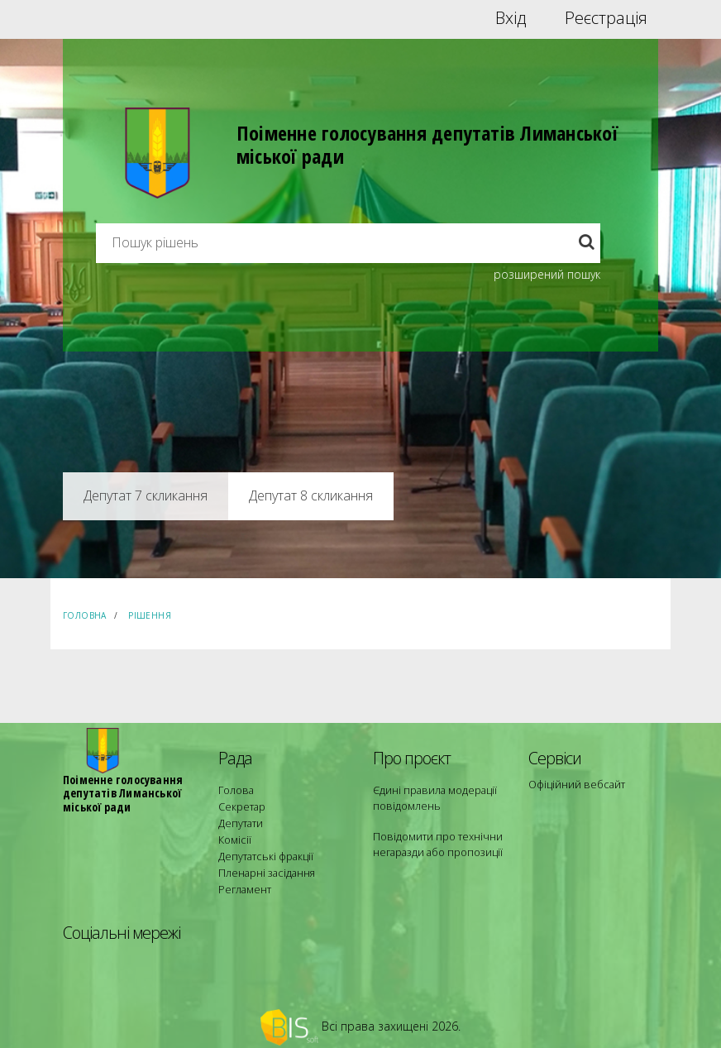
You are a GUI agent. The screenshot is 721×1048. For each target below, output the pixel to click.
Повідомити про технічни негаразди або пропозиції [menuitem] (433, 841)
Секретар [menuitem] (240, 804)
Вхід (510, 18)
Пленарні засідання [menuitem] (264, 864)
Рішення (149, 615)
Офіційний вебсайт (574, 784)
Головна (85, 615)
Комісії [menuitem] (233, 834)
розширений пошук (547, 274)
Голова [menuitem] (234, 789)
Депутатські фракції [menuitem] (263, 849)
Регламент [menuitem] (243, 879)
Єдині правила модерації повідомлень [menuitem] (431, 796)
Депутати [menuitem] (239, 819)
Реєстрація (606, 18)
